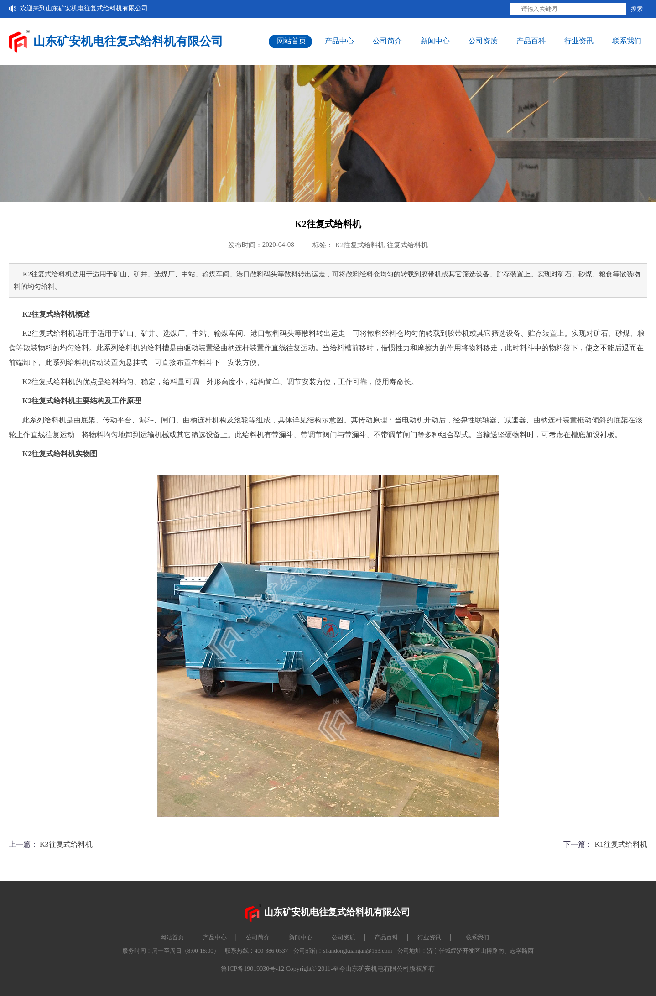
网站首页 (291, 41)
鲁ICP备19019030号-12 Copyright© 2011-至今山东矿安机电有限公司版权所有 (328, 968)
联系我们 (626, 41)
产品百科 (531, 41)
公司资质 (483, 41)
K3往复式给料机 (66, 844)
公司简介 (387, 41)
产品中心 (339, 41)
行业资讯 (579, 41)
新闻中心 (435, 41)
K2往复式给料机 (360, 245)
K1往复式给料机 (620, 844)
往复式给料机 (407, 245)
